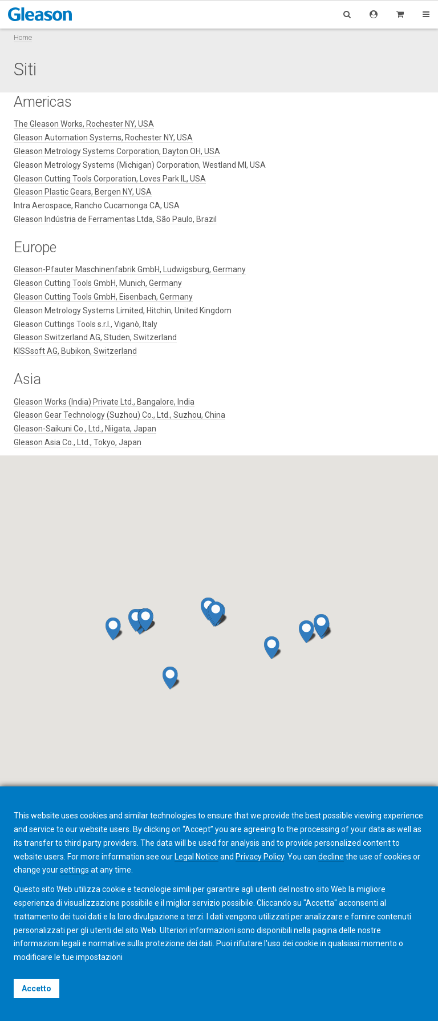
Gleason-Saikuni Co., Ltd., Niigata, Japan (85, 428)
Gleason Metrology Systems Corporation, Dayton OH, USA (117, 151)
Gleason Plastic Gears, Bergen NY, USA (83, 191)
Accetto (36, 988)
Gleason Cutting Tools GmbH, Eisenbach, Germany (103, 296)
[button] (147, 619)
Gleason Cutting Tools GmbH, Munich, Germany (98, 283)
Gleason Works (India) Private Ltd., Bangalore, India (104, 401)
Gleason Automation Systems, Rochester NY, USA (103, 137)
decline (331, 856)
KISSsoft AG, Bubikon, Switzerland (75, 351)
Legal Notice (196, 856)
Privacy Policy (260, 856)
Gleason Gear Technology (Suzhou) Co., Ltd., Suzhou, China (119, 414)
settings (74, 869)
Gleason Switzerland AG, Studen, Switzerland (95, 337)
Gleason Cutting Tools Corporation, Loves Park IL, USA (110, 178)
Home (23, 37)
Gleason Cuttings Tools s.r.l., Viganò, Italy (85, 324)
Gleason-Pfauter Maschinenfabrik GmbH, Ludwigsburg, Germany (130, 269)
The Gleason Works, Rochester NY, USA (84, 123)
